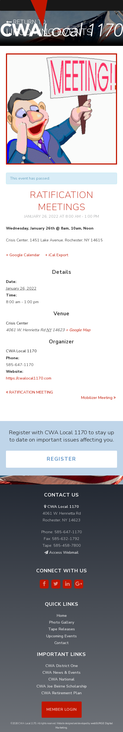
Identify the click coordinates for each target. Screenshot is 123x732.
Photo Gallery (61, 622)
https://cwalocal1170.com (28, 378)
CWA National (61, 679)
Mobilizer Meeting (98, 397)
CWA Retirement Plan (61, 693)
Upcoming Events (61, 636)
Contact (61, 642)
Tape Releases (61, 629)
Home (61, 615)
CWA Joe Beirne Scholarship (61, 686)
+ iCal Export (56, 255)
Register (61, 459)
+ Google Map (78, 330)
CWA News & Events (61, 672)
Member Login (61, 709)
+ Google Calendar (23, 255)
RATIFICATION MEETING (29, 392)
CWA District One (61, 665)
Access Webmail (61, 552)
